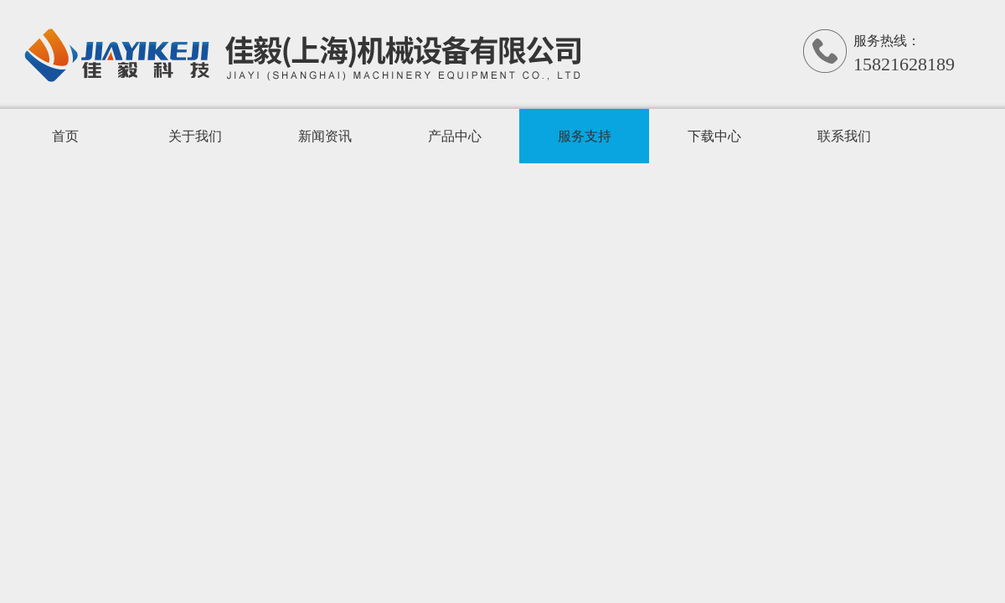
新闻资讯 (325, 136)
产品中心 (455, 136)
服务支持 (584, 136)
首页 (65, 136)
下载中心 (714, 136)
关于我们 (195, 136)
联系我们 (844, 136)
